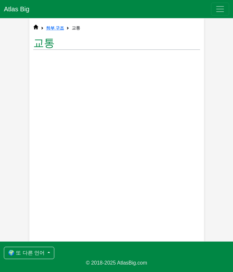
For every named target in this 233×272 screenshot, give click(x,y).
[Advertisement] (116, 105)
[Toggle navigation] (220, 9)
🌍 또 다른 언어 (27, 253)
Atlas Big (16, 9)
